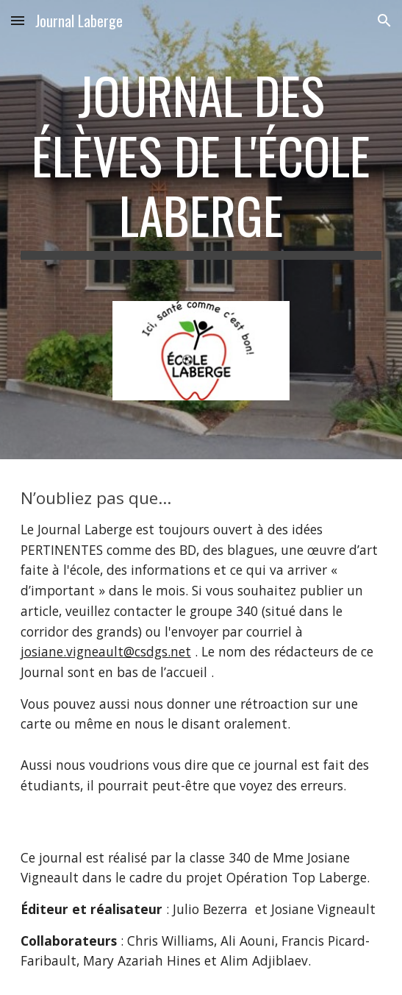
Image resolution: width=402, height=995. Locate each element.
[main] (201, 162)
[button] (17, 20)
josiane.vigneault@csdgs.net (106, 651)
